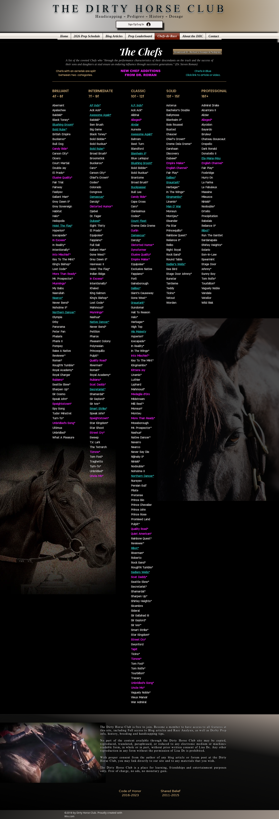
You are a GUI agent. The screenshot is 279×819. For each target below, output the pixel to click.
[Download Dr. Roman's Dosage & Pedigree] (197, 52)
